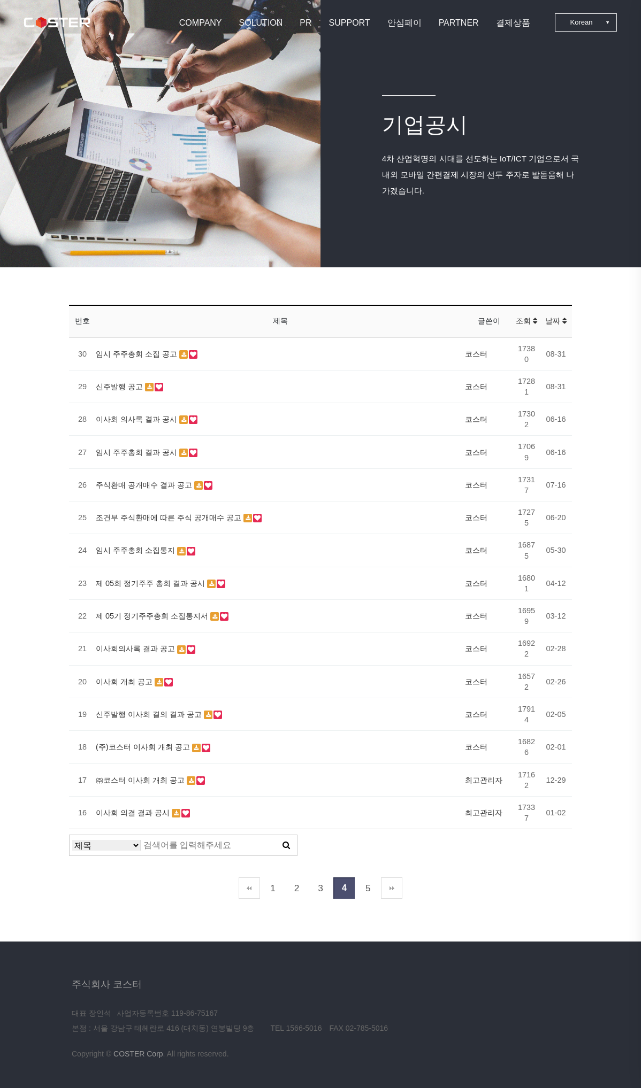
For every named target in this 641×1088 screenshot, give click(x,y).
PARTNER (459, 22)
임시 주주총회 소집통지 (136, 550)
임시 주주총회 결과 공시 (137, 452)
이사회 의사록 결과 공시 (137, 419)
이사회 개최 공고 (125, 681)
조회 (526, 321)
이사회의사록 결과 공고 (136, 648)
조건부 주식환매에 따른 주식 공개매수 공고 (169, 517)
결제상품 (513, 22)
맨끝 (391, 888)
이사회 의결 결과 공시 (134, 812)
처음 (249, 888)
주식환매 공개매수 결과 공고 (145, 485)
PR (305, 22)
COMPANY (200, 22)
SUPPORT (349, 22)
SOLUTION (261, 22)
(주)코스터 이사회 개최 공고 (144, 747)
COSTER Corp (138, 1054)
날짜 (556, 321)
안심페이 (404, 22)
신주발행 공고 (120, 386)
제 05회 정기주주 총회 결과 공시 (151, 583)
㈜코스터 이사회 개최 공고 (141, 780)
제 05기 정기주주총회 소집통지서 (153, 616)
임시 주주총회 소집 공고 (137, 354)
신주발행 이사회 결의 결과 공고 (150, 714)
